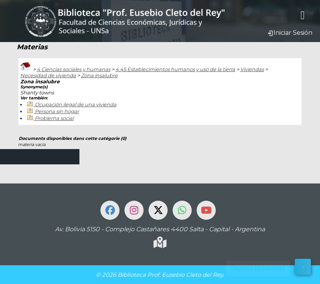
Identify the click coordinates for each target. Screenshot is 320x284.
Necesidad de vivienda (48, 75)
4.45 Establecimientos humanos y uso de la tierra (175, 69)
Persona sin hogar (57, 111)
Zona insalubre (99, 75)
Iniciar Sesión (289, 32)
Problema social (54, 118)
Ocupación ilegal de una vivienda (75, 104)
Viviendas (252, 69)
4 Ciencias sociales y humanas (73, 69)
